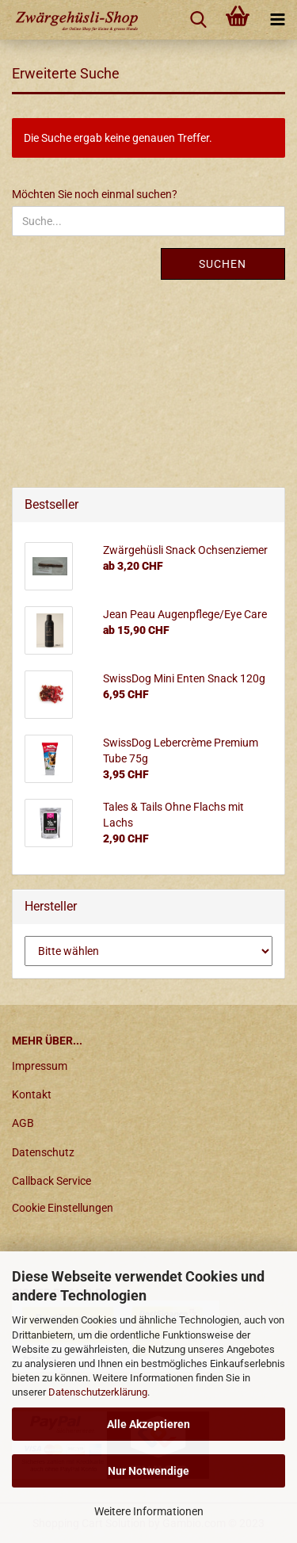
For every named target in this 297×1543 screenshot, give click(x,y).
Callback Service (51, 1180)
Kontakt (31, 1094)
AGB (23, 1123)
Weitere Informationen (149, 1511)
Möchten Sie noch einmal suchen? (94, 194)
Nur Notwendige (148, 1471)
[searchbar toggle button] (198, 20)
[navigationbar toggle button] (277, 20)
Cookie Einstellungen (62, 1207)
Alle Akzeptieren (148, 1424)
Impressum (39, 1066)
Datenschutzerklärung (97, 1392)
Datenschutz (43, 1152)
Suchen (222, 264)
